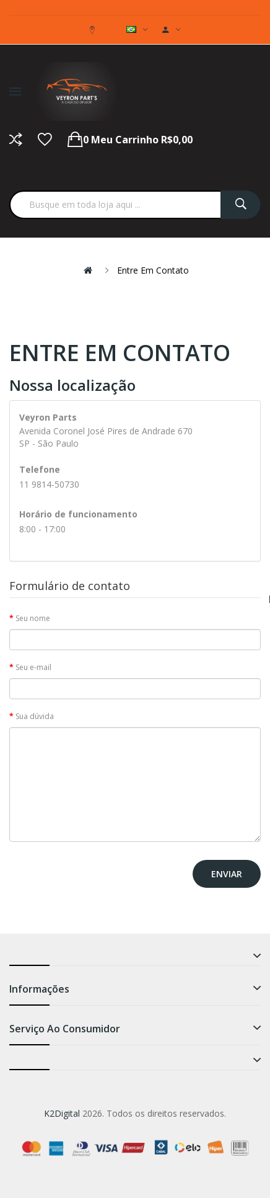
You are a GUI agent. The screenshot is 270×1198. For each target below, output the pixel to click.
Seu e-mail (33, 667)
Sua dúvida (34, 716)
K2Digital (62, 1113)
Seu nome (32, 618)
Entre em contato (153, 270)
